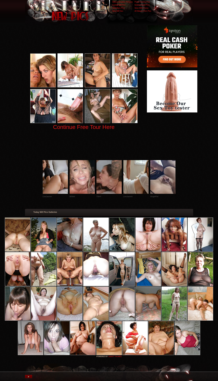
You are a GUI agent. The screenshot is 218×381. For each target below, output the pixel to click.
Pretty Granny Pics (142, 2)
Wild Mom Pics (118, 8)
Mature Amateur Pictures (122, 2)
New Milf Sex (117, 11)
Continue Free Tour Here (83, 127)
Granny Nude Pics (141, 5)
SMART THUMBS (115, 356)
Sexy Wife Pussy (141, 8)
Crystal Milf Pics (119, 5)
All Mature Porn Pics (142, 11)
